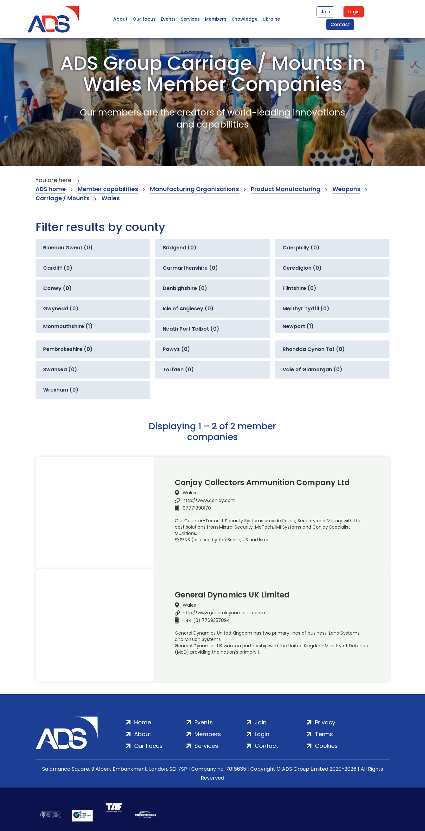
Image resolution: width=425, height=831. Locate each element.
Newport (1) (298, 326)
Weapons (346, 189)
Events (168, 19)
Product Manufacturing (285, 189)
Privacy (325, 722)
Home (142, 722)
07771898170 (197, 508)
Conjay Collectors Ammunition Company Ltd (262, 482)
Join (325, 12)
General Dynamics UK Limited (232, 594)
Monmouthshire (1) (68, 326)
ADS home (51, 189)
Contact (340, 24)
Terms (324, 734)
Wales (110, 198)
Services (190, 19)
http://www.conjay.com (209, 500)
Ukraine (271, 19)
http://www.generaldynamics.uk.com (224, 613)
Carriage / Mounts (62, 198)
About (120, 19)
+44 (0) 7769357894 (206, 620)
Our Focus (148, 746)
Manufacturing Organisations (194, 189)
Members (215, 19)
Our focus (144, 19)
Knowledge (245, 19)
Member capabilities (108, 189)
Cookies (326, 746)
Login (354, 12)
